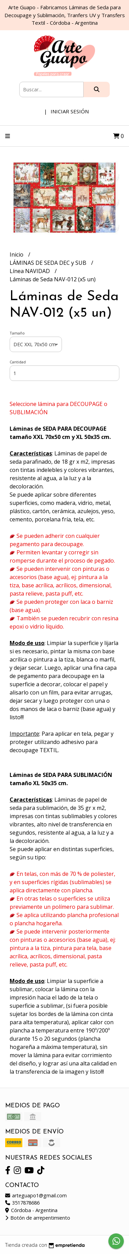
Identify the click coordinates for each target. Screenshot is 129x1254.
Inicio (17, 254)
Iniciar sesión (70, 111)
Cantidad (18, 361)
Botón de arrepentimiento (37, 1218)
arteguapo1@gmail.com (36, 1195)
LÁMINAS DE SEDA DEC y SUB (49, 263)
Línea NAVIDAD (30, 271)
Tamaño (17, 333)
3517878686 (22, 1202)
